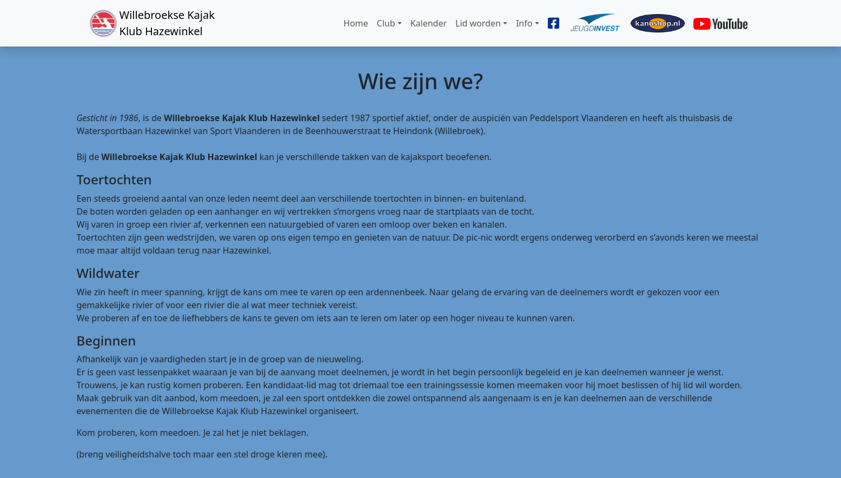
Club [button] (386, 23)
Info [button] (524, 23)
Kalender (428, 23)
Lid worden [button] (478, 23)
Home (355, 23)
